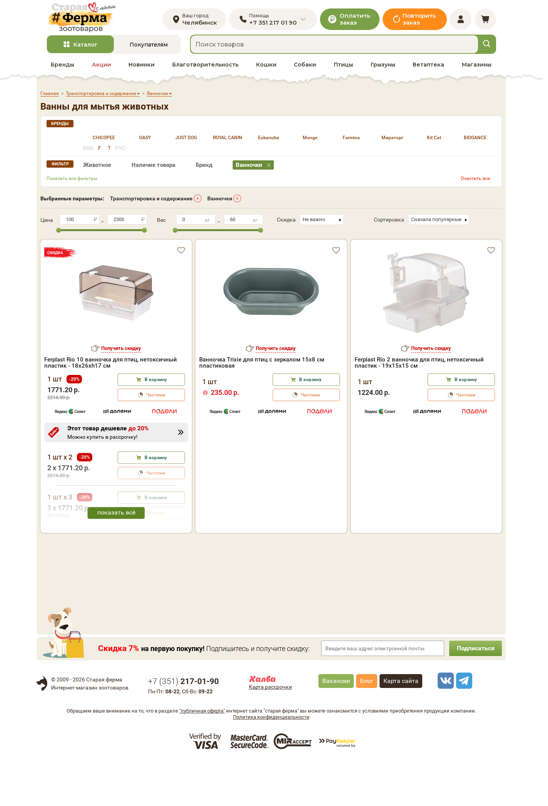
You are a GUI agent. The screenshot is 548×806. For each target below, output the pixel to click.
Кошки (266, 65)
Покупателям (149, 45)
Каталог (85, 45)
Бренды (62, 65)
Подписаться (475, 692)
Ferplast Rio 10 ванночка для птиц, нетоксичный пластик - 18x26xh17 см (110, 364)
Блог (366, 725)
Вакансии (336, 725)
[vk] (444, 725)
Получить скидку (121, 349)
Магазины (476, 65)
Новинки (141, 65)
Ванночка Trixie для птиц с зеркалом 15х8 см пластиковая (261, 364)
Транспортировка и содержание (151, 200)
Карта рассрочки (270, 731)
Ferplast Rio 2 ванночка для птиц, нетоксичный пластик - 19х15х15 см (419, 364)
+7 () (183, 726)
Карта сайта (400, 725)
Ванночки (219, 200)
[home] (82, 17)
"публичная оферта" (202, 755)
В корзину (156, 380)
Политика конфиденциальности (271, 761)
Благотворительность (205, 65)
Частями (155, 396)
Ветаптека (428, 65)
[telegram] (463, 725)
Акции (101, 65)
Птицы (343, 65)
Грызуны (383, 65)
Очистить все (475, 179)
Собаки (305, 65)
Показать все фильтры (72, 179)
